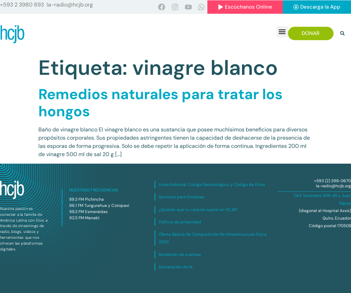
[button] (282, 31)
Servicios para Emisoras (181, 197)
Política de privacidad (180, 222)
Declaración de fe (176, 267)
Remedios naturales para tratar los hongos (160, 103)
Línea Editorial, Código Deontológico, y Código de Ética (212, 184)
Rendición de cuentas (180, 254)
